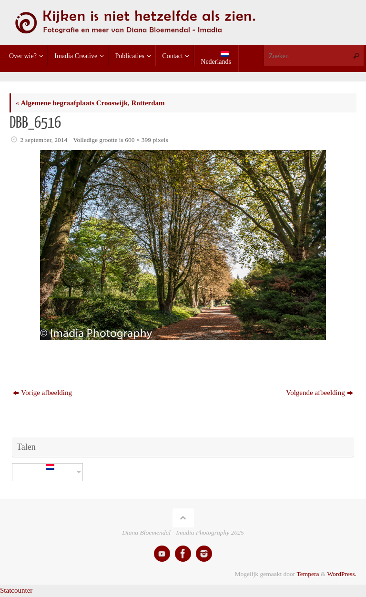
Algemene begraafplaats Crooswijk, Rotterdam (90, 103)
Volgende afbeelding (319, 392)
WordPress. (341, 573)
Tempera (307, 573)
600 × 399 (138, 139)
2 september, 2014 (44, 139)
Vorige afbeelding (42, 392)
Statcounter (16, 590)
